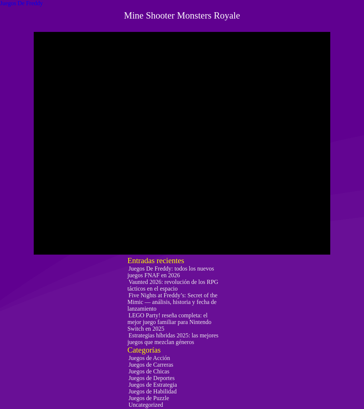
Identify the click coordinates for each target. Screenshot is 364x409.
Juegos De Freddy (21, 3)
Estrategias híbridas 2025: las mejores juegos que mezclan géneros (173, 338)
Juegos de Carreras (151, 364)
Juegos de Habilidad (153, 391)
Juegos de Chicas (149, 371)
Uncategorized (146, 405)
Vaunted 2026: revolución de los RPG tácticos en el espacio (173, 285)
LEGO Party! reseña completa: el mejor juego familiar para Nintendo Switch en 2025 (170, 322)
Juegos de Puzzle (149, 398)
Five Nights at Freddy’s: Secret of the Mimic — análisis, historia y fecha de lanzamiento (173, 302)
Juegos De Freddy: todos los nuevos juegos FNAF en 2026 (171, 271)
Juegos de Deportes (152, 378)
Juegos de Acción (149, 358)
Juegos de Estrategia (153, 385)
